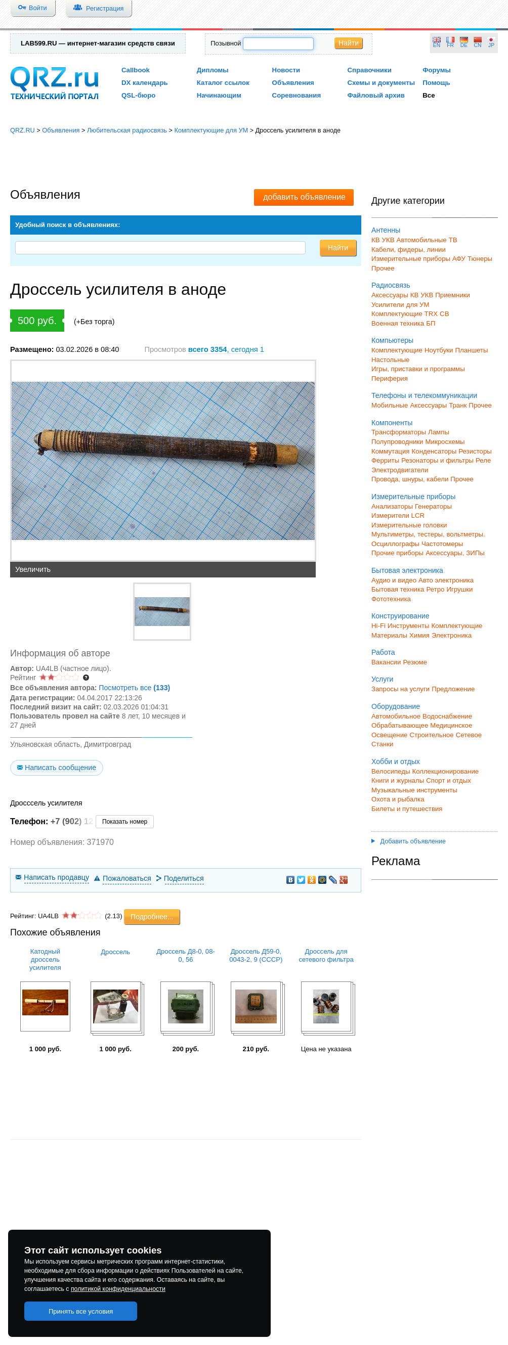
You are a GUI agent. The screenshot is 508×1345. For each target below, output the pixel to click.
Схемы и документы (381, 82)
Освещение (389, 735)
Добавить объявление (408, 841)
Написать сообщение (60, 768)
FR (450, 45)
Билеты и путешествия (407, 809)
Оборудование (395, 706)
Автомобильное (395, 716)
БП (430, 323)
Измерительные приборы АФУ (418, 258)
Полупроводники (397, 441)
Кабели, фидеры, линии (408, 249)
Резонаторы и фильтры (437, 460)
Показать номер (124, 821)
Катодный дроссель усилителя (45, 959)
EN (436, 45)
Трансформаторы (398, 432)
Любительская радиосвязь (127, 130)
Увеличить (33, 569)
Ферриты (385, 460)
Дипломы (213, 70)
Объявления (293, 82)
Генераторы (433, 506)
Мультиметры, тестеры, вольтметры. (428, 534)
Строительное (431, 735)
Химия (419, 635)
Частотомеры (442, 544)
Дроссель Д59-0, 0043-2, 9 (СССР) (255, 955)
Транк (458, 405)
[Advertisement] (254, 162)
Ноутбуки (439, 350)
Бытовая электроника (407, 570)
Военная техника (397, 323)
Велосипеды (390, 771)
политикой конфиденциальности (118, 1288)
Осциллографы (395, 544)
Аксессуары (389, 295)
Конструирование (400, 616)
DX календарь (144, 82)
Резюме (415, 662)
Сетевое (469, 735)
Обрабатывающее (399, 725)
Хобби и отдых (395, 761)
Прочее (383, 268)
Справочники (369, 70)
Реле (483, 460)
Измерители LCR (398, 515)
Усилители (387, 304)
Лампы (438, 432)
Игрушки (459, 589)
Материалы (389, 635)
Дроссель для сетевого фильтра (326, 955)
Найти (348, 43)
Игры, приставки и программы (418, 369)
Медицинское (451, 725)
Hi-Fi (378, 626)
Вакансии (386, 662)
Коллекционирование (445, 771)
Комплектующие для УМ (211, 130)
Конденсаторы (434, 451)
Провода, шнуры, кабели (409, 479)
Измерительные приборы (413, 496)
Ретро (435, 589)
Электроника (452, 635)
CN (478, 45)
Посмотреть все (134, 688)
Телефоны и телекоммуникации (424, 395)
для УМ (418, 304)
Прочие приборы (397, 553)
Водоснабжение (447, 716)
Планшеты (471, 350)
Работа (383, 652)
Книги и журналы (397, 780)
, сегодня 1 (226, 349)
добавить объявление (304, 197)
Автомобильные (422, 240)
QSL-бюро (138, 95)
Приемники (452, 295)
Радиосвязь (390, 285)
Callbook (135, 70)
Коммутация (390, 451)
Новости (286, 70)
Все (428, 95)
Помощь (436, 82)
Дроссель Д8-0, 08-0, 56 (185, 955)
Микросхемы (445, 441)
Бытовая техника (397, 589)
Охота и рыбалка (398, 799)
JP (491, 45)
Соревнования (296, 95)
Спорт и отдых (448, 780)
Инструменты (409, 626)
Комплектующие (396, 350)
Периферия (389, 378)
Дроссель (115, 952)
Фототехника (391, 599)
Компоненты (391, 423)
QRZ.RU (22, 130)
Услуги (382, 679)
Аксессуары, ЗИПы (455, 553)
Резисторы (475, 451)
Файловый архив (375, 95)
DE (464, 45)
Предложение (453, 689)
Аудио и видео (393, 580)
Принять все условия (81, 1311)
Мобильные (389, 405)
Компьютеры (392, 340)
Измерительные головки (409, 525)
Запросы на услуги (400, 689)
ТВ (453, 240)
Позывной (225, 43)
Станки (382, 744)
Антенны (385, 230)
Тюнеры (480, 258)
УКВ (388, 240)
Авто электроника (446, 580)
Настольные (390, 360)
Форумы (436, 70)
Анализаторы (392, 506)
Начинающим (219, 95)
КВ (375, 240)
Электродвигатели (399, 470)
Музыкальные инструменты (414, 790)
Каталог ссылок (223, 82)
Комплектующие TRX (404, 314)
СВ (444, 314)
